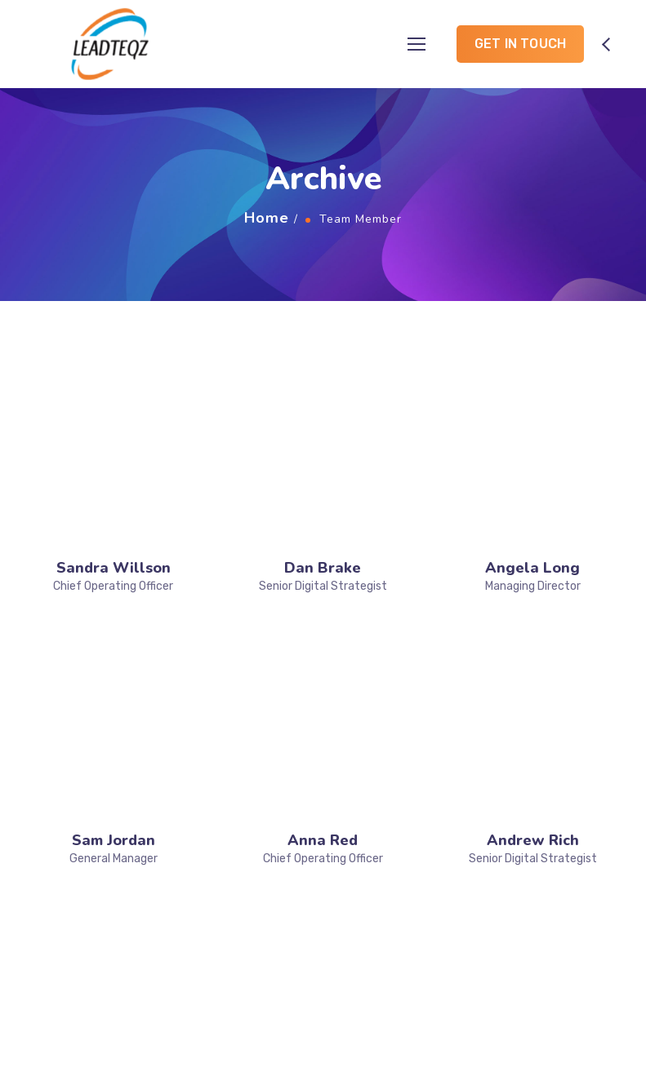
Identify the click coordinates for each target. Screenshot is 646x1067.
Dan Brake (322, 404)
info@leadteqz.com (570, 944)
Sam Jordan (113, 514)
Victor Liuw (323, 623)
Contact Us (207, 879)
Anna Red (322, 514)
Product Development (400, 808)
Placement (367, 784)
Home (266, 218)
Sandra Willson (113, 404)
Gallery (194, 855)
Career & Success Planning (387, 941)
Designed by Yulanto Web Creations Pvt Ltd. (484, 1033)
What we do (208, 830)
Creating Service (385, 881)
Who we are (207, 806)
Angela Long (532, 404)
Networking (369, 905)
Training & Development (374, 845)
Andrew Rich (533, 514)
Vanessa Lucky (113, 623)
